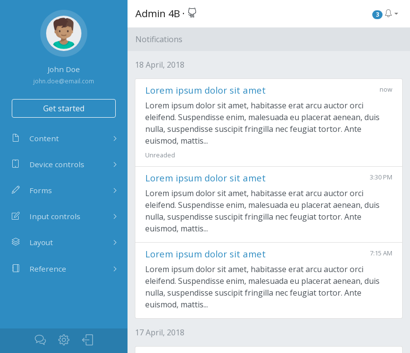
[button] (385, 14)
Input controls (46, 216)
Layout (32, 242)
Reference (39, 269)
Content (35, 138)
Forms (32, 190)
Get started (63, 108)
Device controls (48, 164)
